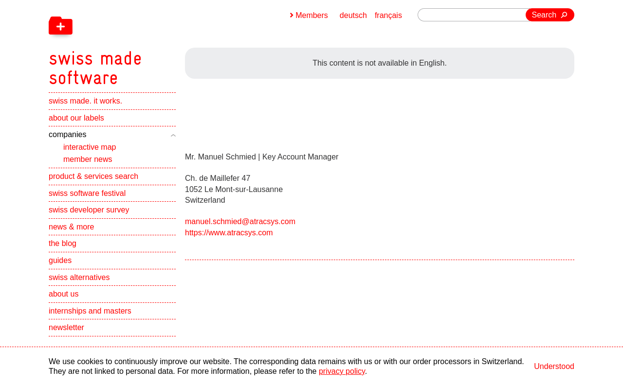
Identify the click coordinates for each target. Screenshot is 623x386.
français (388, 15)
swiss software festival (87, 193)
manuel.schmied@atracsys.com (240, 221)
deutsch (353, 15)
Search (544, 15)
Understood (554, 366)
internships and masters (90, 311)
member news (87, 159)
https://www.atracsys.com (229, 232)
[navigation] (146, 44)
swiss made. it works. (85, 101)
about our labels (76, 118)
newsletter (66, 327)
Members (311, 15)
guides (60, 260)
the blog (62, 243)
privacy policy (342, 371)
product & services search (93, 176)
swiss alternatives (79, 277)
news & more (71, 227)
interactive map (89, 147)
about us (63, 294)
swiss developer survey (89, 210)
